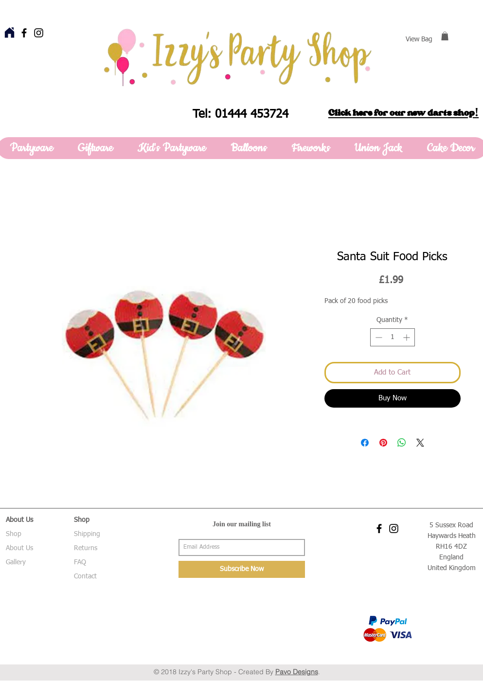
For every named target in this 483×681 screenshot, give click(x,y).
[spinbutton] (392, 337)
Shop (13, 534)
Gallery (16, 562)
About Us (19, 548)
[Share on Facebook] (365, 442)
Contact (85, 576)
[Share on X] (420, 442)
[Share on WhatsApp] (402, 442)
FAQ (80, 562)
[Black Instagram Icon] (39, 33)
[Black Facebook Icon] (24, 33)
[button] (444, 36)
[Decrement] (378, 337)
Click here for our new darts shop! (403, 113)
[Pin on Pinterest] (383, 442)
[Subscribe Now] (242, 569)
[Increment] (407, 337)
